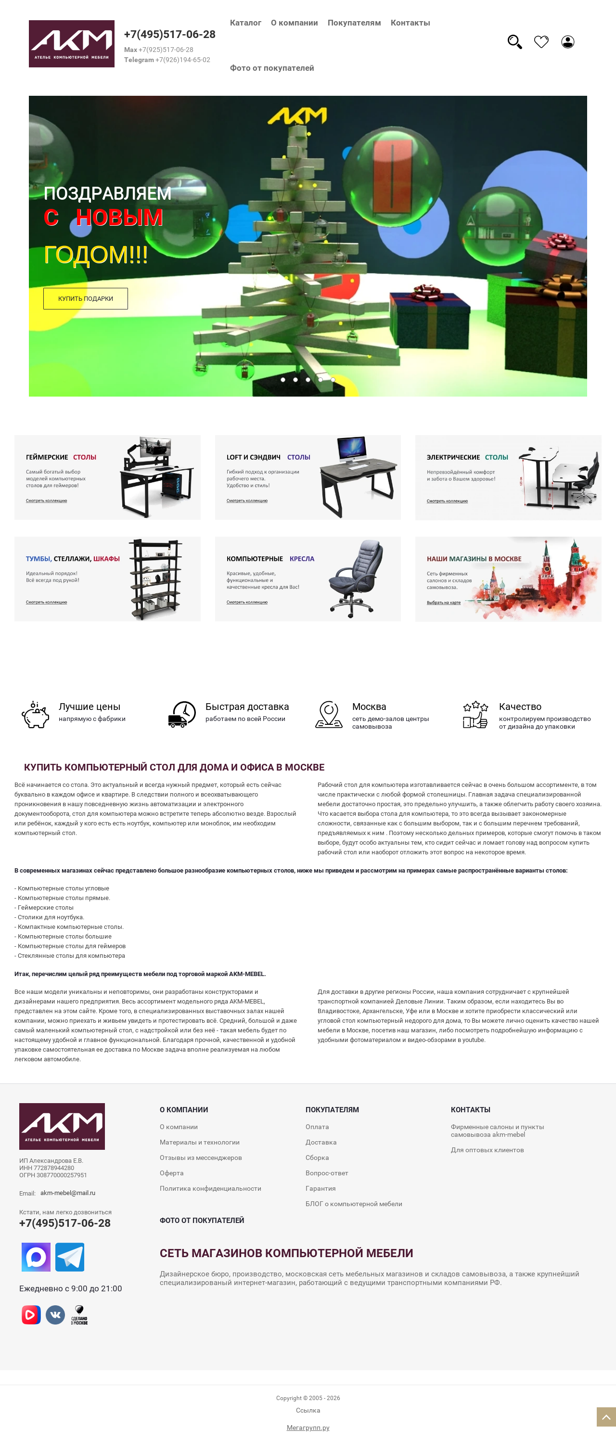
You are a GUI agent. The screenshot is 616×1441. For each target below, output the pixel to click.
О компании (294, 22)
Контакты (410, 22)
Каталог (245, 22)
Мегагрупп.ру (308, 1427)
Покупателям (354, 22)
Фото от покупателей (272, 68)
